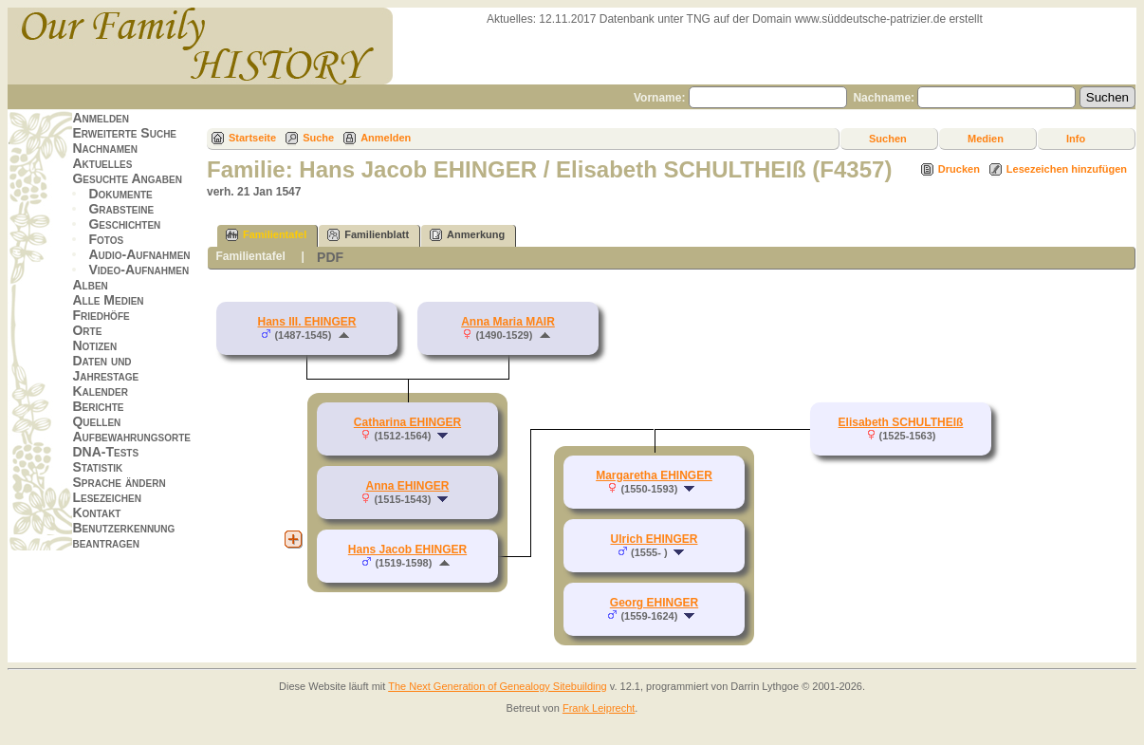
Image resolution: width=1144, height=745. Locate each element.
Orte (86, 330)
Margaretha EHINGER (654, 475)
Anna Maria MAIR (508, 321)
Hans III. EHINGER (306, 321)
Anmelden (100, 117)
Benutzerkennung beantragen (123, 535)
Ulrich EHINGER (653, 539)
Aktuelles (102, 163)
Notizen (94, 345)
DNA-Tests (105, 451)
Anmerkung (467, 235)
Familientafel (266, 235)
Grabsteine (121, 208)
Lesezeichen (106, 497)
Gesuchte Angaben (127, 178)
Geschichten (124, 224)
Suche (318, 137)
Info (1075, 138)
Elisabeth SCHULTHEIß (901, 422)
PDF (330, 257)
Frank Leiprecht (599, 708)
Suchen (888, 138)
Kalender (99, 391)
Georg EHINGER (654, 602)
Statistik (97, 467)
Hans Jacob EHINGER (407, 549)
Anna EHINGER (407, 486)
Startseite (252, 137)
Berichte (97, 406)
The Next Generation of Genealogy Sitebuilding (497, 686)
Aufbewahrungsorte (131, 436)
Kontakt (96, 512)
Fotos (105, 239)
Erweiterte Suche (124, 132)
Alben (89, 284)
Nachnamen (104, 148)
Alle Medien (107, 299)
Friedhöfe (100, 315)
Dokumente (120, 193)
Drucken (959, 169)
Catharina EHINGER (407, 422)
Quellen (96, 421)
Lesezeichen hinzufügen (1066, 169)
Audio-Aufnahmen (139, 254)
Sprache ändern (118, 482)
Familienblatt (368, 235)
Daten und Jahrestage (105, 368)
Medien (986, 138)
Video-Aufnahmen (138, 269)
